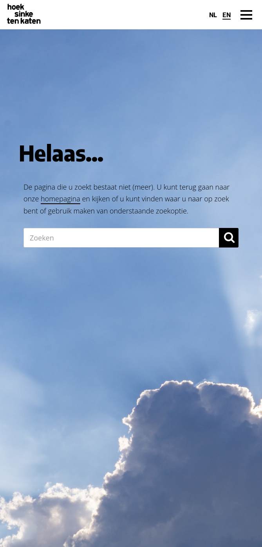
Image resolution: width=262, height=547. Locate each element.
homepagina (60, 198)
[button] (229, 237)
